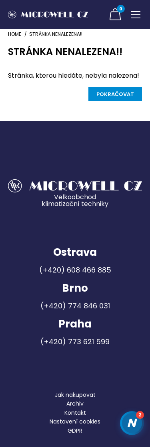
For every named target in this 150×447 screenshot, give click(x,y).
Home (14, 34)
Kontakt (75, 413)
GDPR (75, 431)
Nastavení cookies (75, 421)
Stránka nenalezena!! (55, 34)
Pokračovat (115, 94)
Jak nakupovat (75, 395)
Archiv (75, 404)
